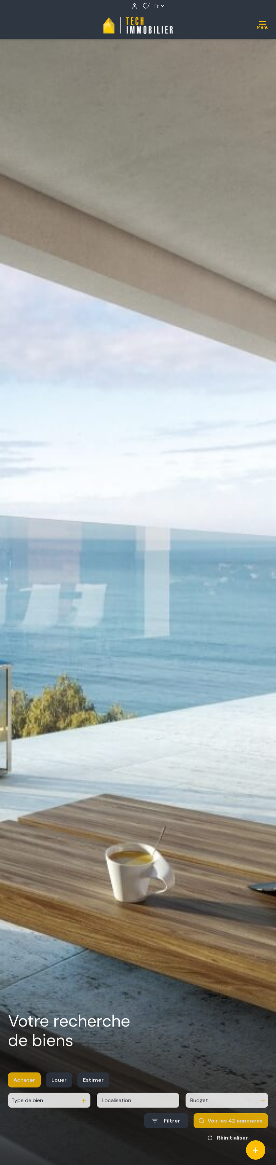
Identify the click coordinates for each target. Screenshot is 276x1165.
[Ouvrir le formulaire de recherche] (166, 1128)
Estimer (93, 1087)
